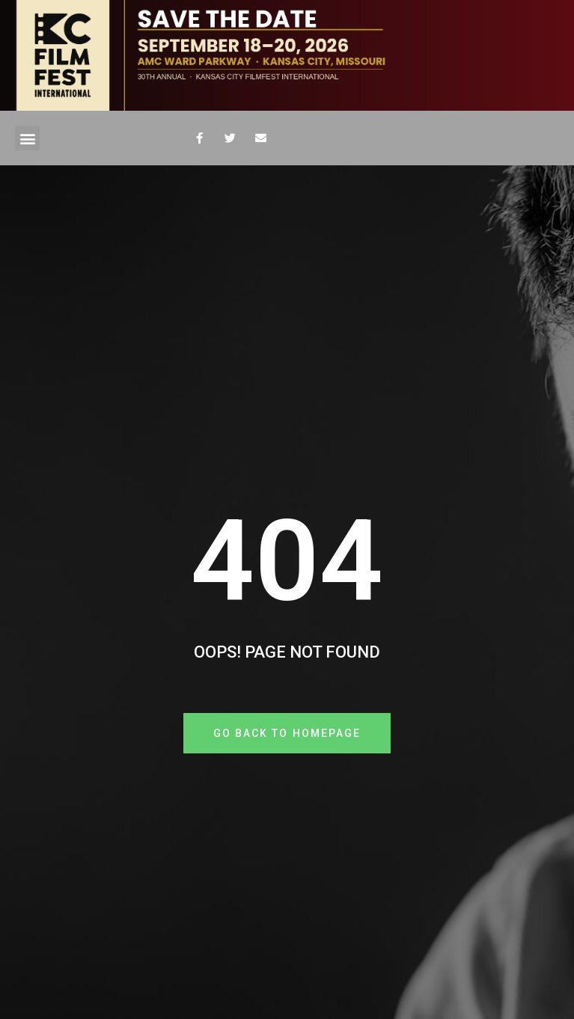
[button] (27, 138)
